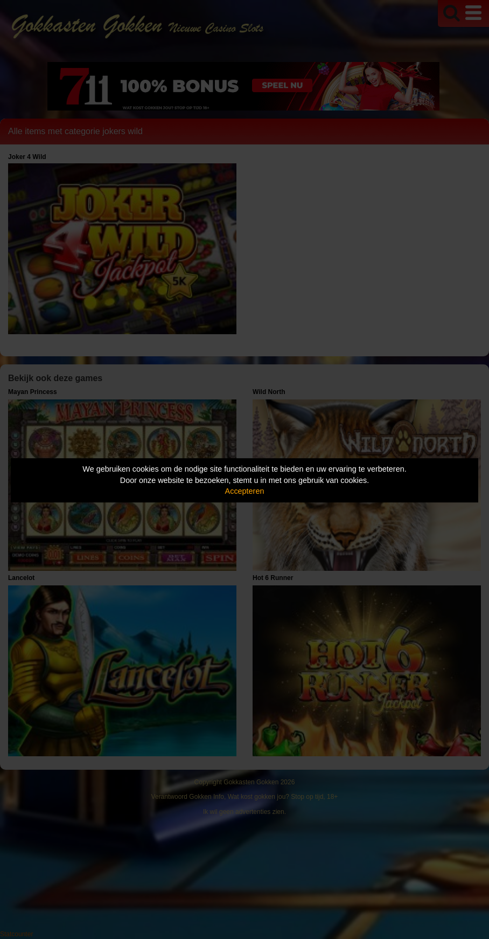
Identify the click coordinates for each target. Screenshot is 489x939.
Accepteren (244, 491)
